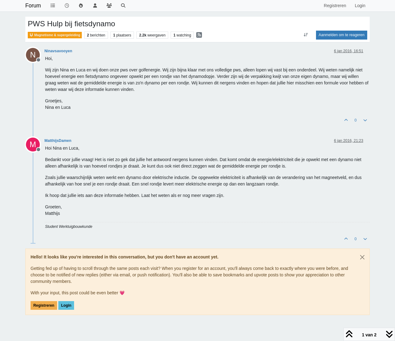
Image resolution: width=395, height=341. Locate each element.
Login (66, 305)
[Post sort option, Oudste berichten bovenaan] (306, 35)
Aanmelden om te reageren (341, 35)
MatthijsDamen (57, 141)
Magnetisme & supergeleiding (54, 35)
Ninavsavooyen (58, 51)
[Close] (362, 257)
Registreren (43, 305)
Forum (33, 5)
